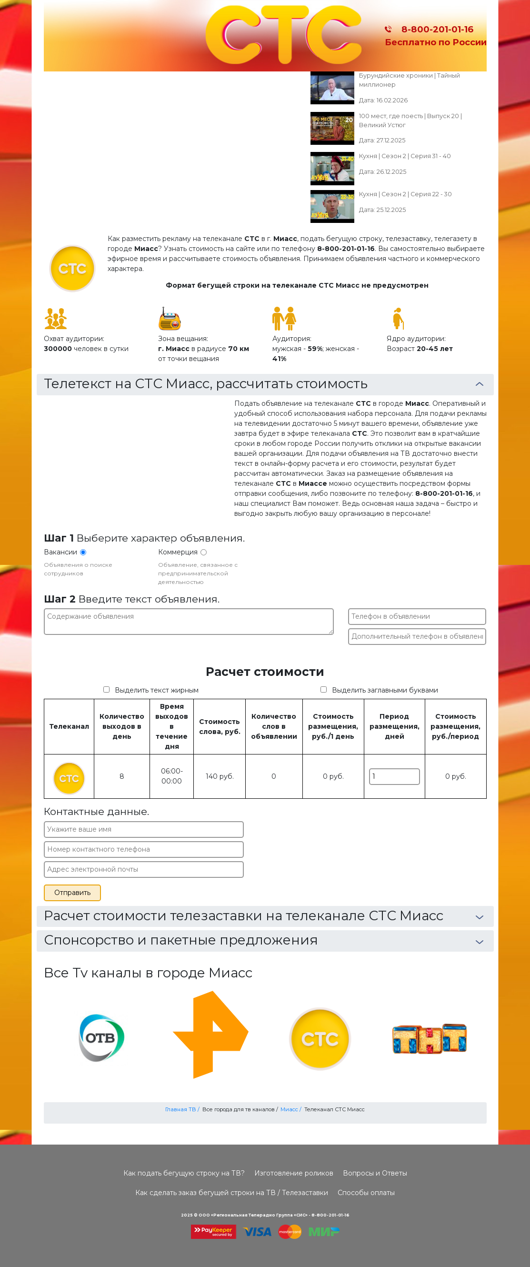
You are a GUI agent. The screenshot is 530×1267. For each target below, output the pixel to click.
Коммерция (178, 552)
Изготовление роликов (293, 1173)
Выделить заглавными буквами (385, 690)
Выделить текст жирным (157, 690)
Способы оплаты (366, 1192)
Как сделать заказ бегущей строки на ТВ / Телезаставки (231, 1192)
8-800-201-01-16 (435, 29)
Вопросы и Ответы (375, 1173)
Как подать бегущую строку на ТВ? (184, 1173)
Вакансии (60, 552)
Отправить (72, 892)
